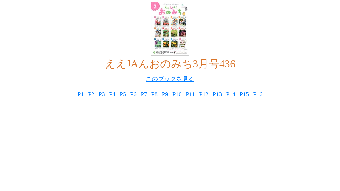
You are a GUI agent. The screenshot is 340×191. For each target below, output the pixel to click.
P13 (217, 94)
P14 (230, 94)
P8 (154, 94)
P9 (165, 94)
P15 (244, 94)
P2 (91, 94)
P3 (102, 94)
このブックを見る (170, 79)
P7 (144, 94)
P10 (177, 94)
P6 (133, 94)
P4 (112, 94)
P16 (257, 94)
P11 (190, 94)
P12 (204, 94)
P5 (123, 94)
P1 (81, 94)
